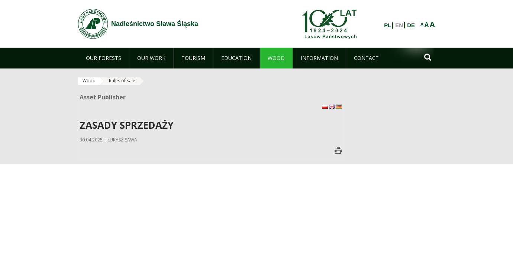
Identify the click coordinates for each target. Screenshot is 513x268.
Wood (89, 80)
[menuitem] (103, 58)
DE (411, 25)
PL (387, 25)
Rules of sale (122, 80)
